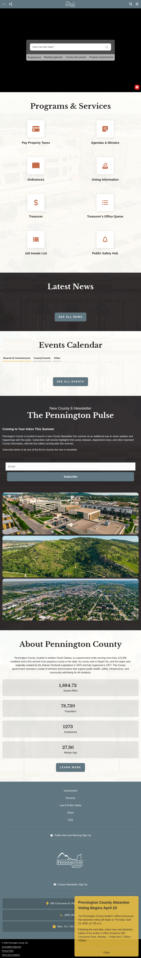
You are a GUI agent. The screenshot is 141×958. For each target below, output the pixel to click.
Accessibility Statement (11, 947)
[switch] (137, 87)
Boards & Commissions (16, 358)
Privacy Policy (7, 951)
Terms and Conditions (11, 955)
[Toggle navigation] (4, 4)
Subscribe (70, 476)
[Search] (104, 47)
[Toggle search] (131, 4)
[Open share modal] (10, 4)
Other (57, 358)
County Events (42, 358)
